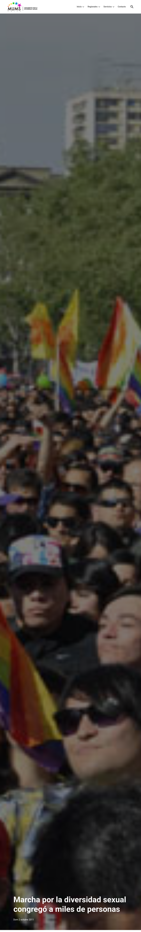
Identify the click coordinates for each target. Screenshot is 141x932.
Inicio (79, 7)
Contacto (122, 7)
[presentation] (83, 7)
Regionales (93, 7)
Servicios (107, 7)
